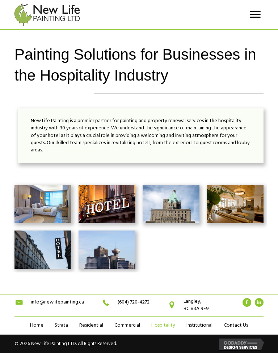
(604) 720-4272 (133, 302)
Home (36, 325)
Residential (91, 325)
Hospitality (163, 325)
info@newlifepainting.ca (57, 302)
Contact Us (236, 325)
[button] (255, 14)
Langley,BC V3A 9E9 (196, 305)
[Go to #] (247, 302)
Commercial (127, 325)
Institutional (199, 325)
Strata (61, 325)
